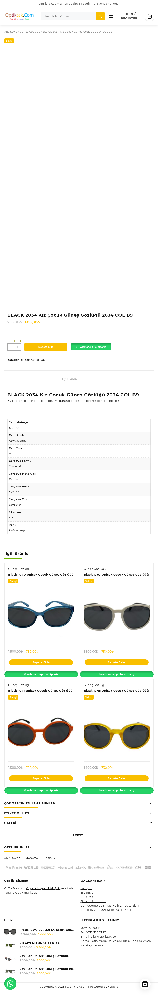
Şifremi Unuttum (93, 907)
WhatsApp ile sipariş (94, 345)
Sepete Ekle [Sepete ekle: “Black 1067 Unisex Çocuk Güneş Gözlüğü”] (116, 663)
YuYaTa (113, 993)
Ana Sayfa (10, 31)
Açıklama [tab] (69, 378)
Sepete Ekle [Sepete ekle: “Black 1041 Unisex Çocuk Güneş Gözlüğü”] (41, 784)
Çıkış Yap (87, 903)
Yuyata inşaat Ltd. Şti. (43, 894)
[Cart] (149, 16)
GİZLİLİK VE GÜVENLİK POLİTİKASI (106, 916)
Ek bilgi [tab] (87, 378)
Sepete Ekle (47, 345)
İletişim (86, 894)
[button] (93, 346)
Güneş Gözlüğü (30, 31)
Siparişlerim (90, 899)
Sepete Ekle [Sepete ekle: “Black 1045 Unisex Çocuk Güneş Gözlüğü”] (116, 784)
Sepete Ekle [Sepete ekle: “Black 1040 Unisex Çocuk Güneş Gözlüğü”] (41, 668)
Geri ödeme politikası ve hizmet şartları (110, 912)
